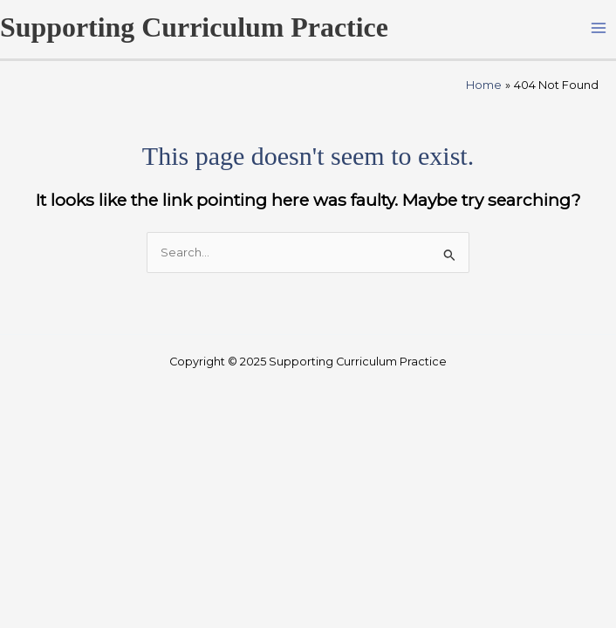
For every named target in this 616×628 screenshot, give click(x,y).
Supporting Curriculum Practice (194, 27)
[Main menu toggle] (599, 27)
